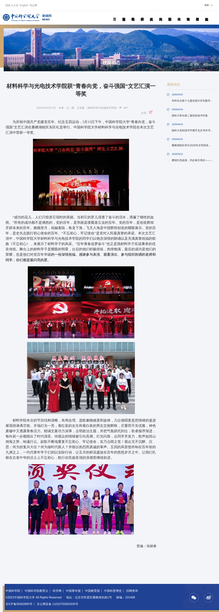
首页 (114, 15)
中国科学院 (13, 590)
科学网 (57, 590)
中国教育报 (92, 590)
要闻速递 (124, 15)
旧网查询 (132, 590)
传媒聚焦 (197, 15)
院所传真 (151, 15)
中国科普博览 (113, 590)
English (24, 5)
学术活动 (179, 15)
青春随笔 (188, 15)
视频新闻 (206, 15)
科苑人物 (160, 15)
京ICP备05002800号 (19, 604)
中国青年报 (73, 590)
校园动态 (170, 15)
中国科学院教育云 (36, 590)
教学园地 (133, 15)
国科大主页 (12, 5)
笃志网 (33, 5)
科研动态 (142, 15)
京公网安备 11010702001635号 (57, 604)
